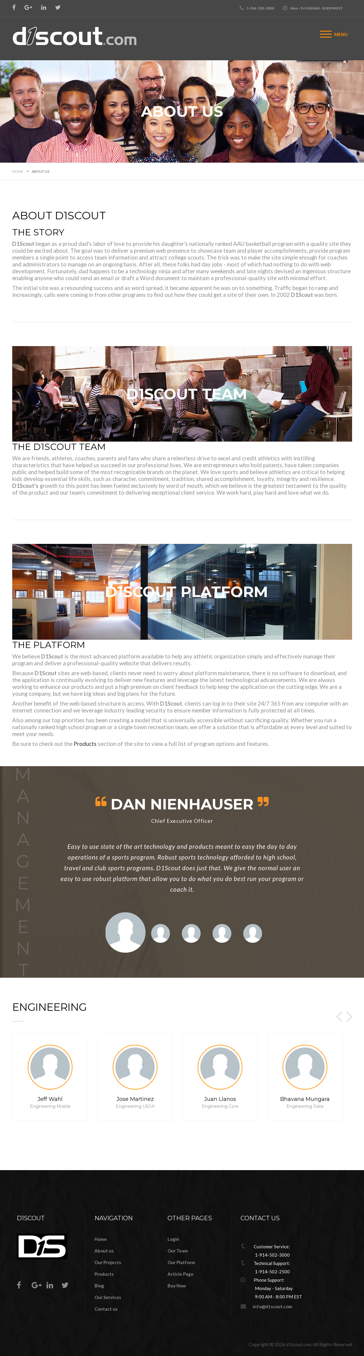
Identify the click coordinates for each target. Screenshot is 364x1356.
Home (17, 171)
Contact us (106, 1309)
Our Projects (108, 1262)
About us (104, 1250)
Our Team (178, 1250)
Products (85, 743)
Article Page (180, 1274)
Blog (99, 1285)
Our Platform (181, 1262)
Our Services (108, 1297)
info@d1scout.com (272, 1306)
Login (173, 1239)
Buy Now (177, 1285)
